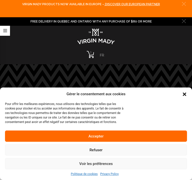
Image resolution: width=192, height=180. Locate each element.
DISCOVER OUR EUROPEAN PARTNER (132, 4)
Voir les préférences (96, 164)
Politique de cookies (84, 174)
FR (102, 55)
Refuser (96, 150)
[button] (184, 94)
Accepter (96, 136)
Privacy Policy (109, 174)
